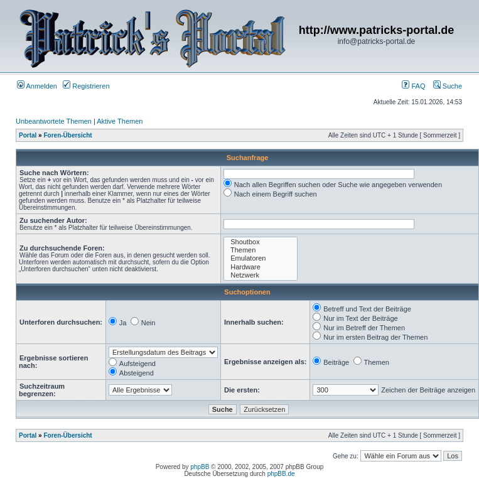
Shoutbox (260, 242)
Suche (447, 86)
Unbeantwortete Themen (54, 121)
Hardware (260, 267)
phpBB (199, 466)
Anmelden (37, 86)
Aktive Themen (120, 121)
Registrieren (86, 86)
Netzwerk (260, 275)
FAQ (413, 86)
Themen (260, 250)
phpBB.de (281, 473)
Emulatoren (260, 258)
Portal (27, 135)
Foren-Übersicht (67, 135)
